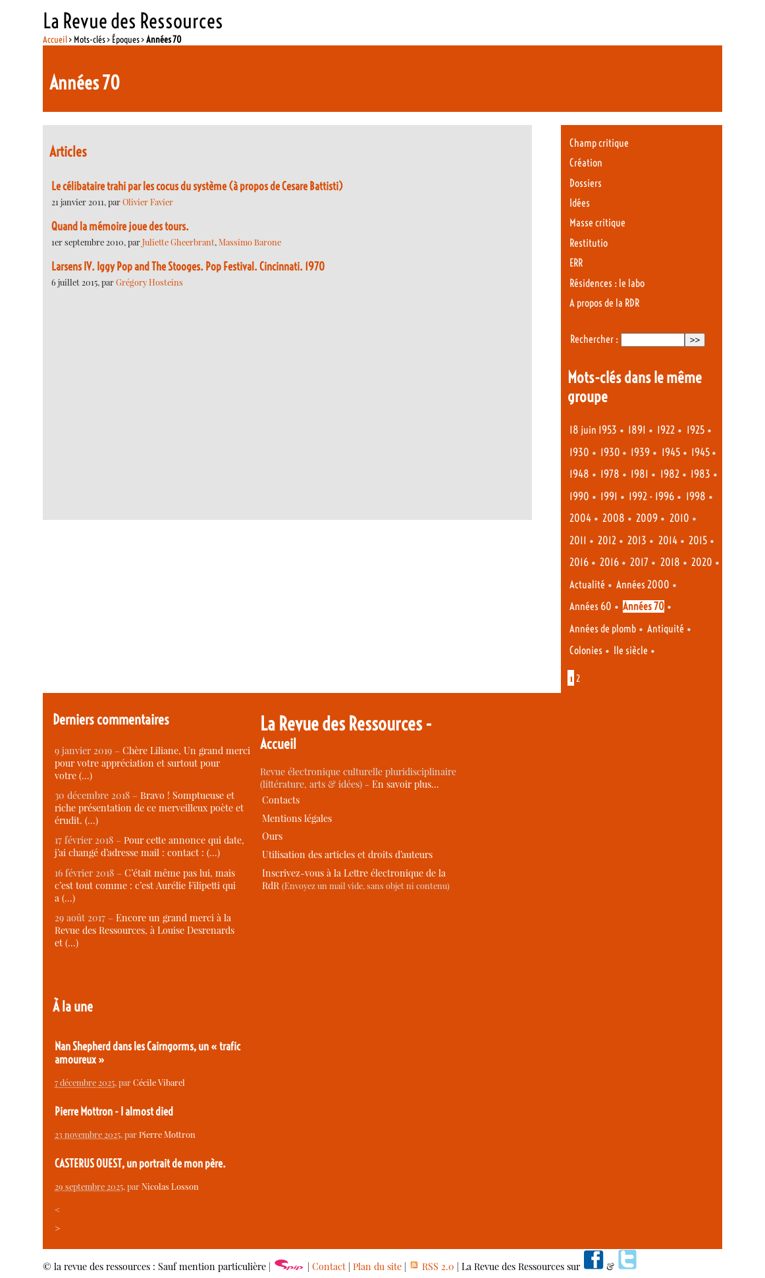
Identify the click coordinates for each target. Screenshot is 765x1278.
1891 (637, 430)
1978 (610, 474)
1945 (671, 452)
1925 (695, 430)
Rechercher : (594, 339)
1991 (609, 496)
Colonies (585, 650)
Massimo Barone (250, 241)
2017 (639, 562)
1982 (669, 474)
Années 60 (590, 606)
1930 (579, 452)
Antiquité (665, 629)
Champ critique (599, 143)
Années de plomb (602, 629)
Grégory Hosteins (149, 282)
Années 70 (643, 606)
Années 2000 (643, 584)
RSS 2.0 (431, 1266)
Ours (272, 836)
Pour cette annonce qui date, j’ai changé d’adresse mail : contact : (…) (149, 846)
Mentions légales (297, 818)
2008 (613, 518)
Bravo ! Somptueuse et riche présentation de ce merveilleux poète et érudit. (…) (149, 808)
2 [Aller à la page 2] (578, 678)
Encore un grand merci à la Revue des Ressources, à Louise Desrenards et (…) (144, 930)
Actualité (587, 584)
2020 (701, 562)
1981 (639, 474)
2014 (667, 540)
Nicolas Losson (170, 1186)
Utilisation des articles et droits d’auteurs (347, 854)
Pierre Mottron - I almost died (114, 1111)
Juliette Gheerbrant (178, 241)
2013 (636, 540)
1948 (579, 474)
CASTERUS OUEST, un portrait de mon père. (140, 1163)
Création (585, 163)
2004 (580, 518)
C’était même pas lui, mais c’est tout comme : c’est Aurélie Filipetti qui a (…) (145, 885)
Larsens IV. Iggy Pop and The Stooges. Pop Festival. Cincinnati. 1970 (188, 266)
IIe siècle (631, 650)
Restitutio (588, 243)
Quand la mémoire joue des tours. (120, 226)
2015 (698, 540)
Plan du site (377, 1266)
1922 (666, 430)
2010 (679, 518)
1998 (696, 496)
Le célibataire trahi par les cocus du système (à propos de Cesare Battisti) (197, 186)
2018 (670, 562)
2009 (647, 518)
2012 (607, 540)
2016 (579, 562)
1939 (640, 452)
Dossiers (585, 183)
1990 (579, 496)
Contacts (281, 800)
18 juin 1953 (593, 430)
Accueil (55, 39)
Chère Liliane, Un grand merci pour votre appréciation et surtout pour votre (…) (152, 763)
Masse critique (597, 223)
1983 (700, 474)
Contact (329, 1266)
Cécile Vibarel (159, 1082)
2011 (578, 540)
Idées (579, 203)
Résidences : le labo (607, 283)
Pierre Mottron (167, 1134)
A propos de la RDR (604, 303)
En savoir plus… (405, 784)
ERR (576, 263)
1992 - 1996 (651, 496)
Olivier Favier (147, 201)
